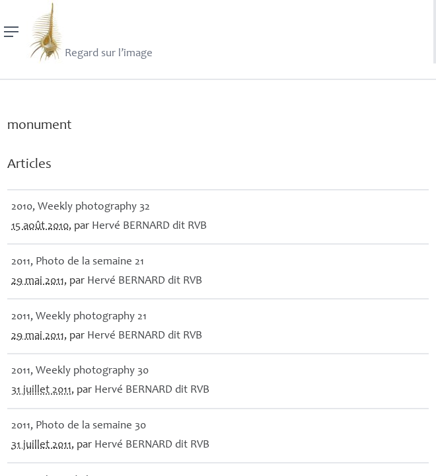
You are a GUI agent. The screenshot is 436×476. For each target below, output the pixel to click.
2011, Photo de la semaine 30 (78, 426)
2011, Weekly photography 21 (79, 317)
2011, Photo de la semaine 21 (77, 262)
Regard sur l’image (89, 31)
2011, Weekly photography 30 (80, 371)
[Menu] (11, 31)
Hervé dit (149, 226)
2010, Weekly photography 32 (80, 207)
